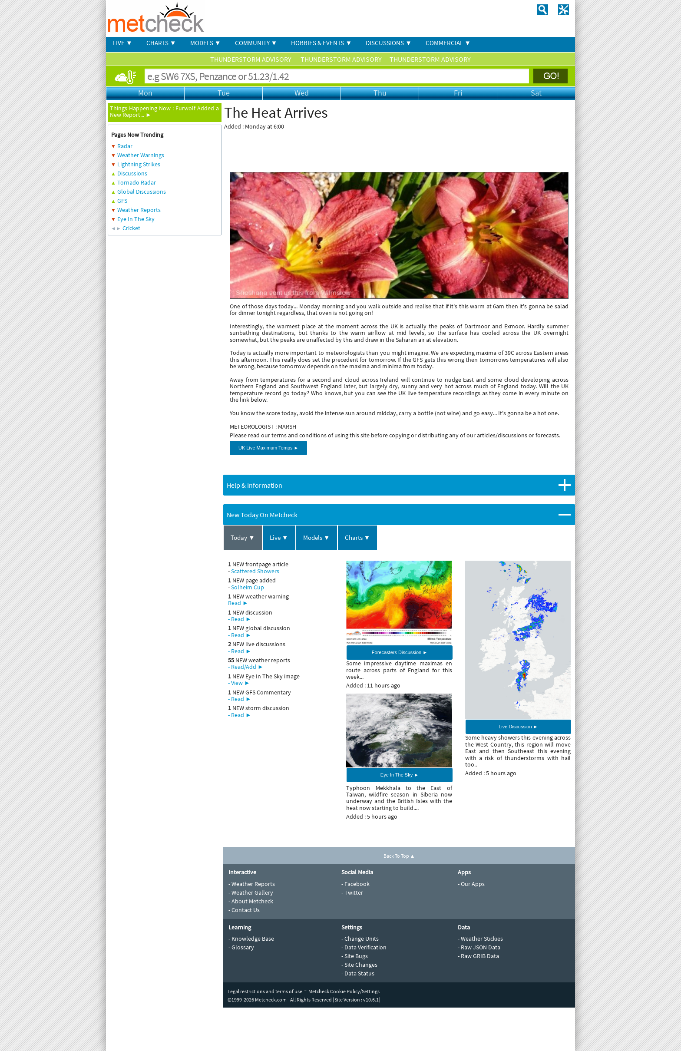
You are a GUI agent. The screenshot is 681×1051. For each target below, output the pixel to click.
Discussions (132, 173)
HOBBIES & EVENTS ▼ (321, 43)
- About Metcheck (250, 901)
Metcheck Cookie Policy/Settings (344, 991)
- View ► (239, 683)
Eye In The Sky (136, 219)
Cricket (131, 228)
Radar (124, 146)
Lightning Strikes (138, 164)
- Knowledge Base (251, 938)
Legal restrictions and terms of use (265, 991)
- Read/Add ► (246, 667)
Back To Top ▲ (399, 856)
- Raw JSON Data (479, 947)
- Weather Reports (251, 884)
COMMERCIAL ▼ (448, 43)
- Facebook (355, 884)
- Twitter (352, 892)
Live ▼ (279, 537)
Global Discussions (141, 191)
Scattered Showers (255, 571)
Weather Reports (139, 210)
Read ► (238, 603)
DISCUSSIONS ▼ (389, 43)
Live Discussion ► (518, 726)
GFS (122, 201)
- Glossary (241, 947)
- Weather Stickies (480, 938)
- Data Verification (364, 947)
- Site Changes (359, 964)
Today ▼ (243, 537)
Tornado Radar (136, 182)
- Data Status (357, 973)
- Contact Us (244, 910)
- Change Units (360, 938)
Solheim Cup (247, 587)
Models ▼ (316, 537)
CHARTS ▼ (161, 43)
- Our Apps (471, 884)
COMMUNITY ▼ (256, 43)
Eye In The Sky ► (399, 774)
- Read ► (239, 619)
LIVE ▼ (122, 43)
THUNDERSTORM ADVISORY (251, 59)
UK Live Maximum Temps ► (268, 447)
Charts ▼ (357, 537)
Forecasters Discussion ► (399, 652)
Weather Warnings (140, 155)
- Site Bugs (354, 956)
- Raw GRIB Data (478, 956)
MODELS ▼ (205, 43)
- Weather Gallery (250, 892)
